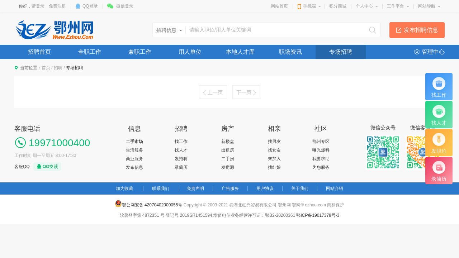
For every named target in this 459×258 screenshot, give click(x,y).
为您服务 (321, 167)
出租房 (227, 150)
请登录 (38, 6)
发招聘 (181, 158)
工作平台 (395, 6)
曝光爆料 (321, 150)
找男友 (274, 141)
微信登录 (124, 6)
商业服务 (134, 158)
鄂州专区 (321, 141)
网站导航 (426, 6)
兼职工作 (139, 52)
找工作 (181, 141)
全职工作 (89, 52)
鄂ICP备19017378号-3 (317, 215)
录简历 (181, 167)
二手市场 (134, 141)
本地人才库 (240, 52)
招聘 (58, 67)
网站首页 (279, 6)
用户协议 (265, 188)
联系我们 (160, 188)
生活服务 (134, 150)
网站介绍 (334, 188)
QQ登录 (90, 6)
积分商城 (337, 6)
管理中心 (433, 52)
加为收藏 (124, 188)
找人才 (181, 150)
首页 (46, 67)
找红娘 (274, 167)
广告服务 (230, 188)
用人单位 (190, 52)
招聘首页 (39, 52)
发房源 (227, 167)
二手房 (227, 158)
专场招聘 (340, 52)
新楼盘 (227, 141)
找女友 (274, 150)
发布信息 (134, 167)
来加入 (274, 158)
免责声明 (195, 188)
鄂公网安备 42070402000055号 (149, 203)
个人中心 (364, 6)
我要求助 (321, 158)
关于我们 (299, 188)
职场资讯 (290, 52)
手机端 (309, 6)
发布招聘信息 (421, 30)
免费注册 (57, 6)
